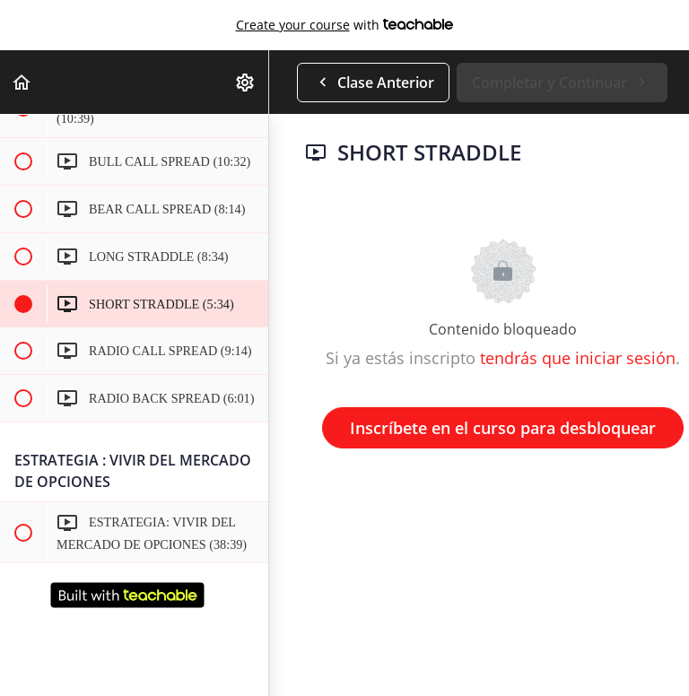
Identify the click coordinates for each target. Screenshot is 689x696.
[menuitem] (245, 82)
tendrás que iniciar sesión (578, 358)
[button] (22, 82)
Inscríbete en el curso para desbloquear (503, 428)
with (345, 25)
